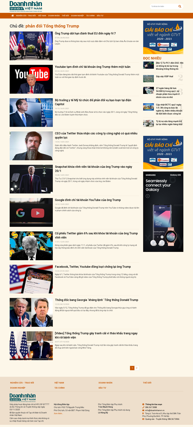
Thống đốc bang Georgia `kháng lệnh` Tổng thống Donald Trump (96, 300)
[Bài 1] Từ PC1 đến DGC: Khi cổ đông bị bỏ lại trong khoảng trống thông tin (169, 66)
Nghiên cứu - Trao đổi (26, 16)
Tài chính (90, 16)
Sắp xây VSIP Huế (164, 76)
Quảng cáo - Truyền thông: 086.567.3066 (160, 419)
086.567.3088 (149, 407)
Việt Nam (42, 16)
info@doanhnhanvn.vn (153, 410)
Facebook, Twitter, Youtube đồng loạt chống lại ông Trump (93, 266)
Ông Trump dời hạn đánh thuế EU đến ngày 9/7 (85, 33)
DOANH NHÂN (54, 16)
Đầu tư (100, 16)
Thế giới (65, 16)
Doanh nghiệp (77, 16)
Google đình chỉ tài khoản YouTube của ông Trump (88, 200)
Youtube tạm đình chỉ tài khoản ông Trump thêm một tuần (92, 66)
